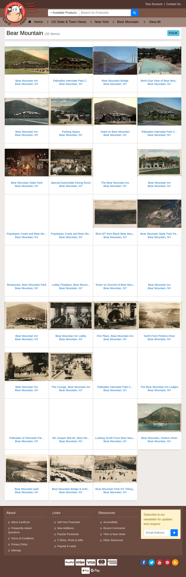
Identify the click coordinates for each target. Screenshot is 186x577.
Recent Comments (114, 528)
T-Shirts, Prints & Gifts (70, 540)
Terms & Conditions (22, 538)
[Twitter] (151, 562)
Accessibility (110, 522)
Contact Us (173, 4)
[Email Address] (157, 532)
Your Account (153, 4)
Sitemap (16, 550)
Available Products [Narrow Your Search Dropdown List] (63, 12)
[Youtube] (159, 562)
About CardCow (20, 522)
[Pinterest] (167, 562)
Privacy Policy (19, 544)
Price (173, 33)
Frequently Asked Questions (19, 530)
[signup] (174, 532)
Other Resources (113, 540)
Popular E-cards (66, 546)
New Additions (65, 528)
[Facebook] (144, 562)
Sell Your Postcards (68, 522)
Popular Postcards (68, 534)
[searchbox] (105, 12)
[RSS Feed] (175, 562)
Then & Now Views (114, 534)
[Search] (134, 12)
